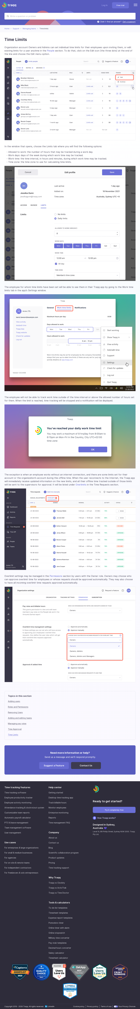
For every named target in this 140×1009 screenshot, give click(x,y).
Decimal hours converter (60, 948)
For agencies (10, 858)
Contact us (54, 842)
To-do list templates (58, 908)
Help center (55, 787)
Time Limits (13, 735)
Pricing (52, 863)
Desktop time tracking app (61, 797)
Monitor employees (57, 807)
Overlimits (81, 484)
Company (54, 832)
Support (16, 29)
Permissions (56, 576)
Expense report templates (61, 918)
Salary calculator (56, 953)
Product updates (56, 858)
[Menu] (135, 5)
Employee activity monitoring (17, 802)
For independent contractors (17, 868)
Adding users (14, 701)
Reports (52, 817)
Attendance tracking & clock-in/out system (24, 807)
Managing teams (29, 29)
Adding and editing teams (20, 718)
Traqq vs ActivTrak (57, 888)
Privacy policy (92, 1006)
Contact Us (86, 765)
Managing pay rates (17, 723)
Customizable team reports (17, 812)
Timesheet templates (58, 913)
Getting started (56, 792)
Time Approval (14, 729)
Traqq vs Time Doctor (59, 893)
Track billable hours (57, 802)
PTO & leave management (16, 822)
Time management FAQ (59, 822)
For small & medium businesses (18, 853)
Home (6, 29)
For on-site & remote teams (17, 863)
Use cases (10, 842)
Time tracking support (59, 868)
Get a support (129, 22)
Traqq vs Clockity (57, 883)
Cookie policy (78, 1006)
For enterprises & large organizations (21, 847)
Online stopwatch (57, 933)
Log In (105, 5)
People (50, 50)
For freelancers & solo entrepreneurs (21, 873)
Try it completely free (114, 810)
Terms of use (106, 1006)
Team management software (17, 827)
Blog (51, 847)
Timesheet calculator (58, 958)
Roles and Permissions (18, 707)
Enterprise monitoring (58, 812)
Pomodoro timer (56, 923)
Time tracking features (17, 787)
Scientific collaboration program (64, 853)
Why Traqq (55, 877)
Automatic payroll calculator (17, 817)
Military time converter (59, 938)
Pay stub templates (58, 943)
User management (12, 832)
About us (53, 837)
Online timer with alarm (59, 928)
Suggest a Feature (54, 765)
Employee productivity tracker (18, 797)
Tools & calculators (59, 902)
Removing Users (15, 712)
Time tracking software (15, 792)
